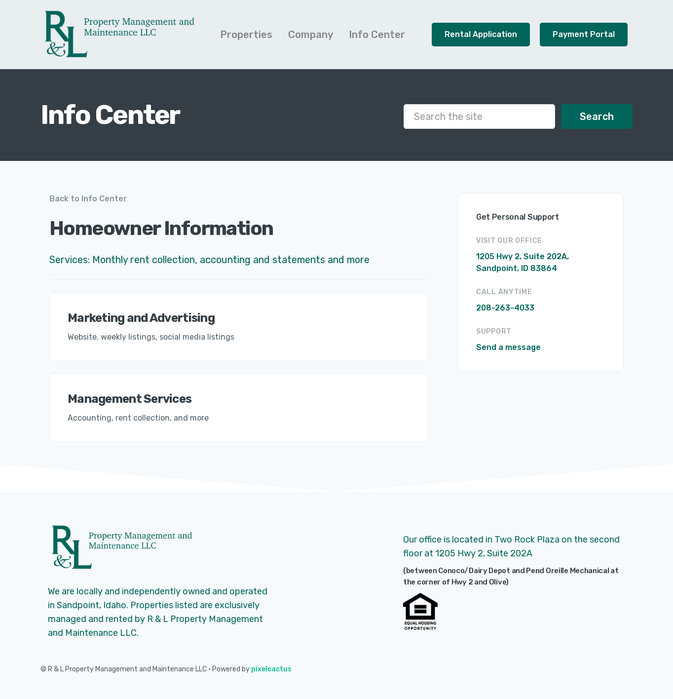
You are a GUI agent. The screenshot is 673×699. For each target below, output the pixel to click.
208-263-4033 (505, 307)
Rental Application (481, 34)
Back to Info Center (88, 198)
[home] (119, 34)
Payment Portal (584, 34)
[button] (246, 34)
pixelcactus (271, 669)
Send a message (508, 347)
